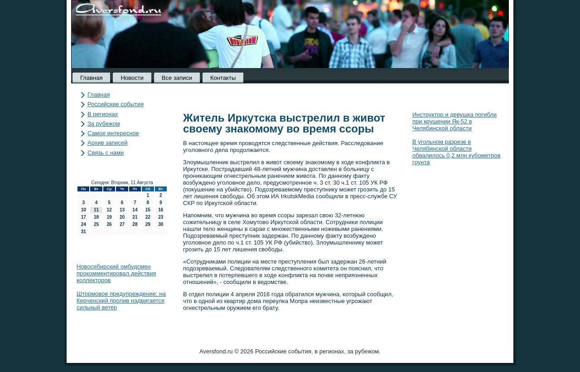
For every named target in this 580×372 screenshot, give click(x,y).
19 (108, 217)
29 (147, 224)
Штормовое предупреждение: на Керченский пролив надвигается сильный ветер (121, 300)
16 (160, 209)
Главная (91, 77)
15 (147, 209)
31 (83, 231)
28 (134, 224)
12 (108, 209)
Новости (132, 77)
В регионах (102, 114)
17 (83, 217)
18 (96, 217)
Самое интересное (113, 133)
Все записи (177, 77)
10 (83, 209)
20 (122, 217)
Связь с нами (105, 152)
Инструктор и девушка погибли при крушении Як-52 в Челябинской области (454, 121)
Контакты (223, 77)
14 (134, 209)
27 (122, 224)
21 (134, 217)
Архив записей (107, 142)
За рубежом (103, 123)
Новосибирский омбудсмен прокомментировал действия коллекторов (116, 273)
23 (160, 217)
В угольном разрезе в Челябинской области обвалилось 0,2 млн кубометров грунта (456, 152)
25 (96, 224)
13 (122, 209)
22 (147, 217)
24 (83, 224)
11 (96, 209)
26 (108, 224)
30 (160, 224)
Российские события (115, 104)
